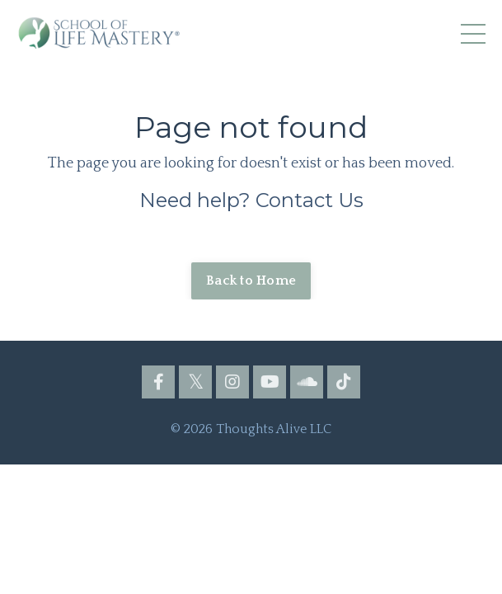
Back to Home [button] (251, 280)
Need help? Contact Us (251, 200)
